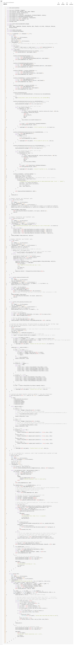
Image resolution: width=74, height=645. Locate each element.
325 (5, 406)
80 (5, 105)
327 (5, 408)
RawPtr (24, 338)
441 (5, 549)
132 (5, 169)
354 (5, 442)
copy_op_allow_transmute (24, 191)
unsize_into (21, 52)
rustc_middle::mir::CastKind (16, 14)
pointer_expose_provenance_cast (30, 58)
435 (5, 541)
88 (5, 114)
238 (5, 299)
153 (5, 194)
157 (5, 199)
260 (5, 326)
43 (5, 59)
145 (5, 184)
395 (5, 492)
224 (5, 282)
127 (5, 162)
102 (5, 132)
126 (5, 161)
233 (5, 293)
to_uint (43, 338)
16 (5, 26)
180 (5, 228)
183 (5, 231)
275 (5, 344)
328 (5, 410)
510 (5, 633)
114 (5, 146)
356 (5, 444)
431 (5, 536)
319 (5, 399)
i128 (23, 364)
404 (5, 503)
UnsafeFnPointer (39, 132)
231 (5, 290)
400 (5, 498)
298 (5, 373)
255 (5, 320)
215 (5, 271)
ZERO (39, 584)
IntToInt (20, 70)
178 (5, 225)
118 (5, 151)
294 (5, 368)
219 (5, 276)
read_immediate (26, 57)
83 (5, 108)
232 (5, 292)
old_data (25, 497)
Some (38, 499)
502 (5, 624)
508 (5, 631)
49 (5, 66)
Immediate (18, 26)
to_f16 (42, 229)
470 (5, 584)
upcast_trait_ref (49, 523)
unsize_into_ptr (42, 592)
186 (5, 235)
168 (5, 213)
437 (5, 544)
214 (5, 269)
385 (5, 480)
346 (5, 432)
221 (5, 278)
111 (5, 143)
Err (14, 292)
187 (5, 236)
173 (5, 219)
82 (5, 107)
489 (5, 608)
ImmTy (14, 26)
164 (5, 208)
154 (5, 196)
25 (5, 37)
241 (5, 303)
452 (5, 562)
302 (5, 378)
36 (5, 50)
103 (5, 133)
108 (5, 139)
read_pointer (26, 472)
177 (5, 224)
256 (5, 321)
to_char (25, 342)
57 (5, 76)
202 (5, 255)
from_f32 (32, 368)
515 (5, 640)
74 (5, 97)
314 (5, 392)
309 (5, 386)
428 (5, 533)
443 (5, 551)
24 (5, 36)
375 (5, 467)
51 (5, 69)
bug (17, 20)
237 (5, 298)
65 (5, 86)
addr (18, 315)
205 (5, 258)
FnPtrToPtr (21, 85)
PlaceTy (36, 26)
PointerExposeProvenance (24, 55)
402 (5, 501)
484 (5, 602)
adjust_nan (31, 432)
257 (5, 322)
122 (5, 156)
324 (5, 405)
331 (5, 413)
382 (5, 476)
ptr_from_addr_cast (22, 319)
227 (5, 285)
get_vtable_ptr (29, 542)
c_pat (45, 583)
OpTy (33, 26)
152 (5, 193)
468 (5, 582)
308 (5, 385)
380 (5, 474)
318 (5, 397)
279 (5, 349)
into (30, 341)
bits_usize (29, 413)
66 (5, 87)
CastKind (19, 38)
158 (5, 200)
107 (5, 138)
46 (5, 63)
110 (5, 141)
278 (5, 348)
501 (5, 622)
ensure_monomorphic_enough (21, 103)
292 (5, 365)
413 (5, 514)
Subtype (31, 173)
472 (5, 587)
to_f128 (43, 232)
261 (5, 327)
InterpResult (28, 15)
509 (5, 632)
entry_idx (31, 510)
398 (5, 496)
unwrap (38, 385)
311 (5, 389)
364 (5, 454)
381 (5, 475)
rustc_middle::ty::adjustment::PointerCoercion (20, 16)
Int (16, 339)
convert (37, 432)
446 (5, 555)
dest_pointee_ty (30, 470)
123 (5, 157)
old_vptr (25, 498)
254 (5, 319)
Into (15, 399)
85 (5, 111)
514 (5, 638)
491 (5, 610)
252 (5, 316)
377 (5, 470)
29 (5, 42)
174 (5, 220)
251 (5, 315)
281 (5, 352)
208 (5, 262)
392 (5, 488)
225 (5, 283)
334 (5, 417)
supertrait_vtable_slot (27, 506)
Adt (17, 593)
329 (5, 411)
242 (5, 304)
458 (5, 570)
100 (5, 129)
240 (5, 301)
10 (5, 18)
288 (5, 360)
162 (5, 205)
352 (5, 439)
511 (5, 635)
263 (5, 330)
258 (5, 323)
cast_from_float (28, 229)
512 (5, 636)
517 (5, 642)
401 (5, 499)
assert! (17, 175)
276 (5, 346)
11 (5, 20)
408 (5, 508)
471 (5, 586)
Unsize (36, 50)
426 (5, 530)
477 (5, 593)
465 (5, 578)
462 (5, 574)
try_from (32, 385)
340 (5, 424)
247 (5, 310)
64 (5, 85)
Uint (16, 338)
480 (5, 597)
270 (5, 338)
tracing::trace (12, 21)
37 (5, 52)
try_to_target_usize (25, 477)
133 (5, 170)
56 (5, 75)
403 (5, 502)
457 (5, 568)
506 (5, 629)
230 (5, 289)
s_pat (40, 583)
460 (5, 572)
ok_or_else (24, 119)
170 (5, 215)
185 (5, 234)
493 (5, 613)
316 (5, 395)
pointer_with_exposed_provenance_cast (32, 65)
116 (5, 149)
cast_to (42, 210)
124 (5, 159)
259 (5, 325)
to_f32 (42, 230)
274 (5, 343)
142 (5, 181)
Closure (21, 153)
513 (5, 637)
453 (5, 563)
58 (5, 77)
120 (5, 154)
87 (5, 113)
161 (5, 204)
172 (5, 218)
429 (5, 534)
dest (22, 47)
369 (5, 460)
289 (5, 362)
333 (5, 416)
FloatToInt (33, 77)
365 (5, 455)
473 (5, 588)
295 (5, 369)
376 (5, 469)
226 (5, 284)
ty (47, 507)
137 (5, 175)
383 (5, 477)
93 (5, 121)
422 (5, 525)
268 (5, 336)
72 (5, 95)
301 (5, 376)
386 (5, 481)
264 (5, 331)
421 (5, 524)
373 (5, 465)
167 (5, 212)
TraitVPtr (32, 509)
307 (5, 384)
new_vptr (46, 544)
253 (5, 317)
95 (5, 123)
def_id (25, 116)
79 (5, 103)
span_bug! (22, 127)
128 (5, 164)
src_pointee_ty (18, 470)
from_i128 (39, 367)
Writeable (19, 459)
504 (5, 626)
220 (5, 277)
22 (5, 33)
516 (5, 641)
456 (5, 567)
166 (5, 210)
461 (5, 573)
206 (5, 260)
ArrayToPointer (46, 93)
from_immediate (29, 252)
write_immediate (22, 59)
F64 (18, 231)
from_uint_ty (33, 353)
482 (5, 599)
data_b (23, 491)
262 (5, 328)
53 (5, 71)
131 (5, 167)
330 (5, 412)
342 (5, 427)
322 (5, 402)
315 (5, 394)
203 (5, 256)
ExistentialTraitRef (26, 523)
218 (5, 274)
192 (5, 242)
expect (21, 478)
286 (5, 358)
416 (5, 518)
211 (5, 266)
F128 (19, 232)
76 (5, 100)
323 (5, 403)
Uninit (22, 271)
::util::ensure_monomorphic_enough (19, 23)
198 (5, 250)
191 (5, 241)
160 (5, 203)
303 (5, 379)
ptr (15, 289)
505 (5, 627)
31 (5, 44)
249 (5, 312)
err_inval (42, 26)
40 (5, 55)
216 (5, 272)
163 (5, 207)
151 (5, 192)
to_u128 (22, 413)
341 (5, 426)
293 (5, 367)
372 (5, 464)
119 (5, 153)
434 (5, 540)
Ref (17, 590)
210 (5, 264)
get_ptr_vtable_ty (27, 499)
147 (5, 187)
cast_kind (16, 49)
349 (5, 435)
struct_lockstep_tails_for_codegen (26, 467)
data (49, 261)
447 (5, 556)
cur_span (30, 127)
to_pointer (22, 288)
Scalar (43, 15)
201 (5, 253)
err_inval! (31, 119)
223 (5, 280)
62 (5, 82)
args (25, 117)
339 (5, 423)
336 (5, 419)
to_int (25, 339)
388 (5, 483)
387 (5, 482)
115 (5, 148)
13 (5, 22)
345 (5, 431)
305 (5, 381)
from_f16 (32, 367)
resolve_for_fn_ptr (33, 112)
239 (5, 300)
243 (5, 305)
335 (5, 418)
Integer (22, 10)
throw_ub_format (13, 27)
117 (5, 150)
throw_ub (53, 26)
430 (5, 535)
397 (5, 494)
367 (5, 458)
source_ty (37, 467)
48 (5, 65)
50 (5, 68)
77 (5, 101)
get (28, 510)
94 (5, 122)
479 (5, 595)
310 (5, 387)
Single (32, 11)
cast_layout (29, 52)
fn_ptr (30, 123)
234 (5, 294)
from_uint (21, 358)
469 (5, 583)
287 (5, 359)
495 (5, 615)
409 (5, 509)
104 (5, 134)
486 (5, 604)
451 (5, 561)
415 (5, 517)
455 (5, 566)
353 (5, 440)
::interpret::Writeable (16, 31)
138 (5, 176)
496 (5, 616)
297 (5, 371)
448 (5, 557)
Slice (29, 471)
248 (5, 311)
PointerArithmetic (36, 15)
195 (5, 246)
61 (5, 81)
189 (5, 239)
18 (5, 28)
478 (5, 594)
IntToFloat (31, 70)
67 (5, 89)
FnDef (20, 108)
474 (5, 589)
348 (5, 434)
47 (5, 64)
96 (5, 124)
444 (5, 552)
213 (5, 268)
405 (5, 504)
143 (5, 182)
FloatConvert (24, 12)
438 (5, 545)
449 (5, 558)
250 (5, 314)
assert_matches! (15, 283)
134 (5, 171)
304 (5, 380)
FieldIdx (17, 10)
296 (5, 370)
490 (5, 609)
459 (5, 571)
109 (5, 140)
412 (5, 513)
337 (5, 421)
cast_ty (16, 47)
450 (5, 560)
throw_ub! (28, 271)
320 (5, 400)
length (19, 476)
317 (5, 396)
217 (5, 273)
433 (5, 539)
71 (5, 93)
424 (5, 528)
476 (5, 592)
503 (5, 625)
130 (5, 166)
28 (5, 41)
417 (5, 519)
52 (5, 70)
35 (5, 49)
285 (5, 357)
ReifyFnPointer (39, 101)
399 (5, 497)
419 (5, 522)
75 (5, 98)
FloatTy (24, 18)
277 (5, 347)
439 (5, 546)
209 (5, 263)
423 (5, 526)
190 (5, 240)
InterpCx (24, 26)
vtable (37, 551)
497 (5, 618)
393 (5, 490)
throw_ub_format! (21, 180)
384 (5, 478)
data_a (18, 491)
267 (5, 335)
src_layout (20, 335)
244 (5, 306)
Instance (26, 112)
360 (5, 449)
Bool (16, 341)
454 (5, 565)
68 (5, 90)
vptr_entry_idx (31, 508)
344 (5, 429)
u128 (39, 339)
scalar (17, 288)
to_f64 (42, 231)
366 (5, 456)
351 (5, 438)
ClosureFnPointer (39, 145)
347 (5, 433)
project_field (26, 584)
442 (5, 550)
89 (5, 116)
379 (5, 472)
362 (5, 451)
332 (5, 415)
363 (5, 453)
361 (5, 450)
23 (5, 34)
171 (5, 216)
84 (5, 109)
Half (26, 11)
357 (5, 445)
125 (5, 160)
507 (5, 630)
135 (5, 172)
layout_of (45, 47)
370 (5, 461)
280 (5, 351)
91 (5, 118)
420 (5, 523)
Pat (17, 583)
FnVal (10, 26)
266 (5, 333)
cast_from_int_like (20, 210)
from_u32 (26, 385)
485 (5, 603)
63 (5, 84)
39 (5, 54)
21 (5, 32)
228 (5, 287)
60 (5, 80)
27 (5, 39)
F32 (18, 230)
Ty (27, 18)
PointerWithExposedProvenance (25, 63)
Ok (13, 290)
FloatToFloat (21, 77)
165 (5, 209)
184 (5, 232)
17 (5, 27)
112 (5, 144)
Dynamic (17, 485)
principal (42, 507)
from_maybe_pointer (35, 320)
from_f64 (32, 369)
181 (5, 229)
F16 (18, 229)
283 (5, 354)
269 (5, 337)
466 (5, 579)
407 (5, 507)
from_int (21, 426)
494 (5, 614)
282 (5, 353)
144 (5, 183)
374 (5, 466)
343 (5, 428)
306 (5, 383)
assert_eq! (18, 177)
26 (5, 38)
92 (5, 119)
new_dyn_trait (35, 544)
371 (5, 463)
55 (5, 74)
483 (5, 600)
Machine (29, 26)
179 (5, 226)
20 (5, 31)
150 (5, 191)
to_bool (25, 341)
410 (5, 510)
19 (5, 29)
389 (5, 485)
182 (5, 230)
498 (5, 619)
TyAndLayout (32, 17)
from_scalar (23, 209)
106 (5, 137)
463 (5, 576)
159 (5, 202)
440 (5, 547)
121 (5, 155)
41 (5, 57)
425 (5, 529)
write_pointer (25, 124)
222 (5, 279)
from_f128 (32, 370)
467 (5, 581)
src (25, 52)
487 (5, 605)
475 (5, 590)
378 (5, 471)
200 (5, 252)
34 (5, 48)
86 (5, 112)
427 (5, 531)
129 (5, 165)
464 (5, 577)
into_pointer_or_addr (21, 289)
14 (5, 23)
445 (5, 554)
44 (5, 60)
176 (5, 223)
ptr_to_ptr (25, 87)
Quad (29, 11)
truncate (24, 357)
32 (5, 45)
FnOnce (33, 161)
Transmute (20, 173)
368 (5, 459)
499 (5, 620)
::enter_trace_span (15, 29)
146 (5, 186)
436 (5, 542)
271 (5, 339)
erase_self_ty (35, 523)
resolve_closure (32, 156)
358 (5, 447)
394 (5, 491)
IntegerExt (25, 17)
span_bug (21, 20)
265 (5, 332)
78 (5, 102)
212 (5, 267)
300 (5, 375)
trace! (12, 581)
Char (16, 342)
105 (5, 135)
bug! (16, 97)
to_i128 (22, 424)
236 (5, 296)
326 (5, 407)
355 (5, 443)
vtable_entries (32, 507)
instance (43, 123)
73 (5, 96)
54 (5, 73)
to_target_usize (23, 315)
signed (24, 363)
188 (5, 237)
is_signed (32, 335)
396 (5, 493)
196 (5, 247)
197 (5, 248)
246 (5, 309)
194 (5, 245)
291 (5, 364)
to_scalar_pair (34, 496)
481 (5, 598)
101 (5, 130)
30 (5, 43)
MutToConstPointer (28, 93)
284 (5, 355)
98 (5, 127)
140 (5, 178)
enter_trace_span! (32, 111)
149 (5, 189)
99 (5, 128)
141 (5, 180)
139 (5, 177)
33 (5, 47)
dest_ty (16, 406)
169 (5, 214)
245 (5, 308)
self (20, 18)
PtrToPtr (32, 85)
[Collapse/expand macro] (6, 97)
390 (5, 486)
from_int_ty (32, 352)
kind (27, 107)
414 (5, 515)
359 (5, 448)
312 (5, 390)
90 (5, 117)
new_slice (28, 474)
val (27, 235)
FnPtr (20, 135)
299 (5, 374)
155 (5, 197)
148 (5, 188)
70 (5, 92)
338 (5, 422)
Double (22, 11)
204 (5, 257)
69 (5, 91)
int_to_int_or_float (28, 73)
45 (5, 61)
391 (5, 487)
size (41, 352)
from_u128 (37, 376)
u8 (28, 385)
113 (5, 145)
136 (5, 173)
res (27, 59)
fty (20, 228)
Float (18, 12)
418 (5, 520)
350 (5, 437)
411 (5, 512)
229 (5, 288)
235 (5, 295)
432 (5, 538)
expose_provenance (25, 290)
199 (5, 251)
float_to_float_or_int (28, 80)
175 (5, 221)
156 (5, 198)
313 (5, 391)
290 (5, 363)
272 (5, 341)
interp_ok (47, 26)
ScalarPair (23, 261)
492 (5, 611)
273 (5, 342)
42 (5, 58)
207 (5, 261)
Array (17, 471)
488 (5, 606)
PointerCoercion (22, 50)
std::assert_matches (14, 7)
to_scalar (30, 210)
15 (5, 25)
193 (5, 244)
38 (5, 53)
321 (5, 401)
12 (5, 21)
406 (5, 506)
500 (5, 621)
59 (5, 79)
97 (5, 125)
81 (5, 106)
